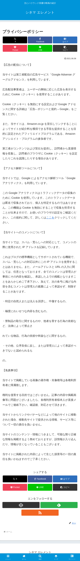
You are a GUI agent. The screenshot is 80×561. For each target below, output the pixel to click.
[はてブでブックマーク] (65, 40)
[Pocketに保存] (15, 48)
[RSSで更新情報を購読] (40, 513)
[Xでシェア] (15, 40)
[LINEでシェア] (40, 48)
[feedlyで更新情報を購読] (59, 505)
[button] (65, 48)
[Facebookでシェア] (40, 40)
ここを (50, 217)
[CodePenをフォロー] (21, 505)
